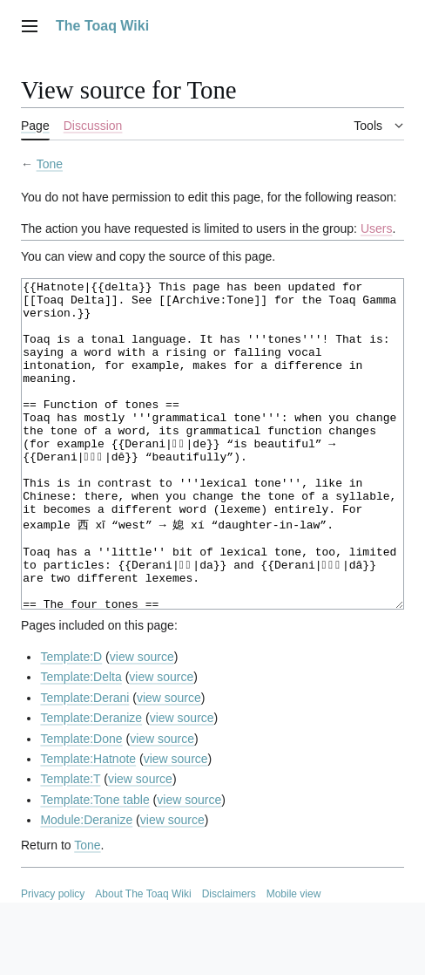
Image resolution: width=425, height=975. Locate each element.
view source (142, 722)
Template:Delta (80, 742)
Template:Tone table (94, 865)
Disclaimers (229, 959)
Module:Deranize (86, 885)
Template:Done (81, 804)
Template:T (70, 844)
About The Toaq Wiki (143, 959)
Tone (50, 164)
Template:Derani (84, 763)
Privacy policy (52, 959)
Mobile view (293, 959)
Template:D (71, 722)
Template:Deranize (91, 783)
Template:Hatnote (88, 824)
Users (377, 228)
